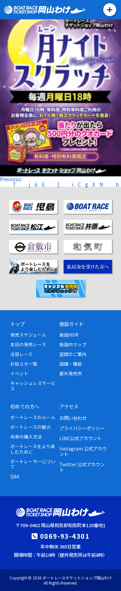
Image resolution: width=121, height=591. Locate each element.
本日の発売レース (28, 344)
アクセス (68, 406)
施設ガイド (71, 323)
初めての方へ (24, 406)
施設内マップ (72, 344)
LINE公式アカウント (80, 438)
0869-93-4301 (64, 536)
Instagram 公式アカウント (82, 451)
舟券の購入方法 (26, 436)
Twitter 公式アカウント (82, 467)
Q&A (14, 476)
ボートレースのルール (32, 417)
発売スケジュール (28, 334)
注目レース (21, 354)
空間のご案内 (72, 354)
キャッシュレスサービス (32, 385)
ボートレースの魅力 (30, 427)
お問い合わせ (72, 417)
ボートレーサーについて (32, 464)
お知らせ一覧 (23, 363)
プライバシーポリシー (82, 428)
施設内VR (68, 334)
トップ (17, 323)
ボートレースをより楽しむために (32, 449)
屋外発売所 (70, 373)
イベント (19, 373)
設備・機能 (70, 363)
